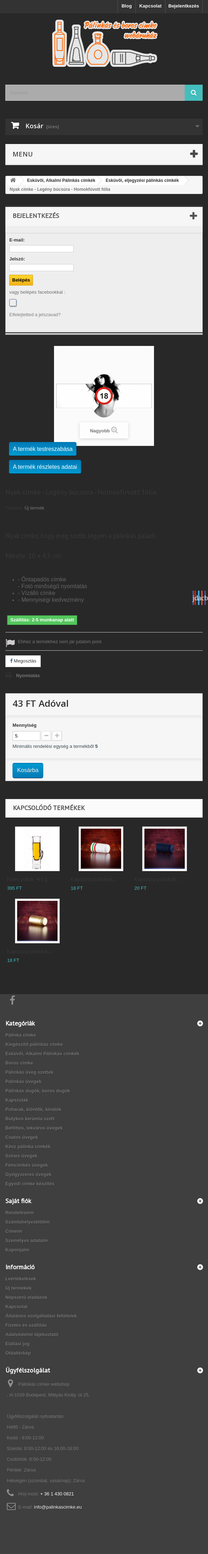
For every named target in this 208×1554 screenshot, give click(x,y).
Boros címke (19, 1063)
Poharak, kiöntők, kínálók (33, 1109)
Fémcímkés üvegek (26, 1165)
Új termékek (18, 1288)
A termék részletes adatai (45, 467)
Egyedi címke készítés (29, 1183)
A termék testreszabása (43, 449)
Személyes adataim (26, 1240)
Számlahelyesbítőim (27, 1222)
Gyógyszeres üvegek (28, 1174)
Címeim (13, 1231)
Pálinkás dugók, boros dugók (37, 1090)
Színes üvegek (21, 1155)
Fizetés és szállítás (26, 1325)
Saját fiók (18, 1201)
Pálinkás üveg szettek (29, 1072)
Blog (127, 6)
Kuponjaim (17, 1249)
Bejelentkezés (183, 6)
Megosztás (23, 661)
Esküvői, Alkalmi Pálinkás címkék (42, 1053)
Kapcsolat (150, 6)
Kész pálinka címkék (27, 1146)
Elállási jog (17, 1343)
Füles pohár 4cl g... (29, 879)
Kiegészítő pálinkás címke (34, 1044)
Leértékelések (20, 1278)
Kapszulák (16, 1100)
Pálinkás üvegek (23, 1081)
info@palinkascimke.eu (58, 1507)
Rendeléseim (19, 1212)
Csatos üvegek (21, 1137)
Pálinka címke (20, 1035)
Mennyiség (24, 725)
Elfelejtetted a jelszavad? (35, 314)
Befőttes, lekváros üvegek (34, 1128)
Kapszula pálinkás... (94, 879)
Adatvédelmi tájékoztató (32, 1334)
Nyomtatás (28, 675)
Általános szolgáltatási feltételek (41, 1316)
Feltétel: (14, 508)
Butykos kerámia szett (29, 1118)
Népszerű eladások (26, 1297)
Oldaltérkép (18, 1353)
